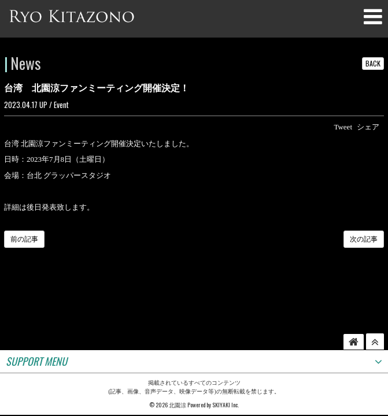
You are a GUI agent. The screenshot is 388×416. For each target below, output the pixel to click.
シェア (368, 126)
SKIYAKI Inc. (225, 360)
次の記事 (364, 239)
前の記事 (24, 239)
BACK (372, 63)
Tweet (343, 126)
